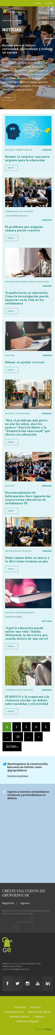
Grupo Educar (7, 20)
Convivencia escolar (14, 211)
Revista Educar (19, 1016)
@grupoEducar (17, 770)
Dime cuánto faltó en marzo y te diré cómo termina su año (27, 559)
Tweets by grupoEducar (17, 776)
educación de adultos (25, 612)
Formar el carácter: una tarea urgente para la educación (27, 158)
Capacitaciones (14, 1011)
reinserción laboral (13, 617)
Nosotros (20, 1007)
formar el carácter (23, 150)
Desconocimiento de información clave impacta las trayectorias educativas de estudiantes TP (28, 498)
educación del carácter (25, 282)
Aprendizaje (7, 38)
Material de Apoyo (39, 1011)
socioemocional (22, 413)
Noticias (18, 20)
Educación (9, 150)
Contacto (49, 3)
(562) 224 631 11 (16, 966)
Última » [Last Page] (12, 746)
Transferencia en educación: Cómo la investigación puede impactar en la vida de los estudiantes (27, 298)
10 (18, 737)
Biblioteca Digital (27, 1021)
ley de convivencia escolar (16, 216)
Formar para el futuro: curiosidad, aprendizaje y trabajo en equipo (27, 48)
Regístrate (8, 903)
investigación (43, 282)
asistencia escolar (13, 551)
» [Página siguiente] (38, 737)
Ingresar (24, 903)
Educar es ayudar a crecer (25, 362)
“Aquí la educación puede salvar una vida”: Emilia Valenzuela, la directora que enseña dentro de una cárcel (26, 633)
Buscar (38, 3)
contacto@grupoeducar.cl (18, 969)
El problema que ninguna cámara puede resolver (24, 228)
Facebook (13, 795)
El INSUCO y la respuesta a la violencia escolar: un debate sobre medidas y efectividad (27, 700)
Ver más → (9, 97)
